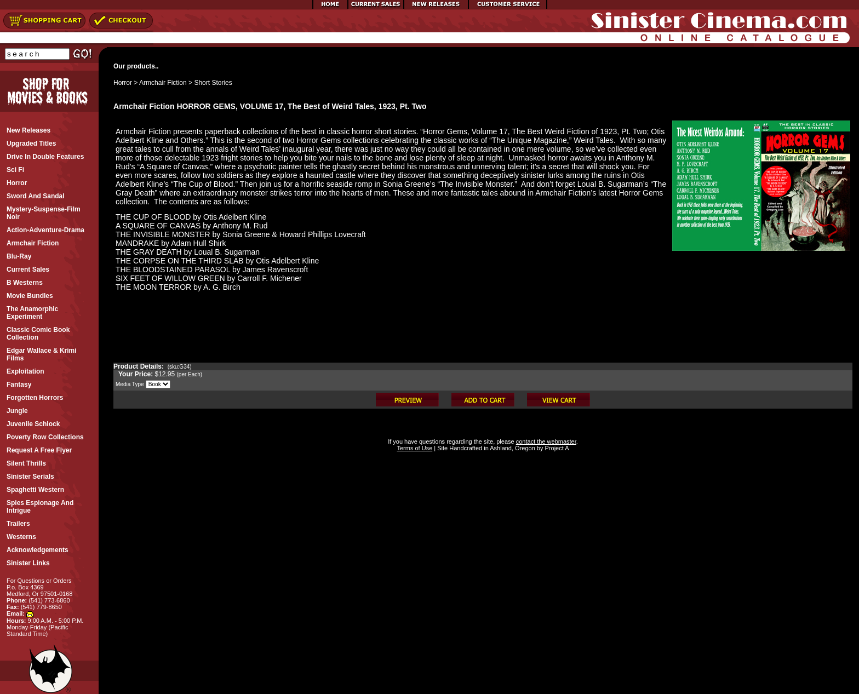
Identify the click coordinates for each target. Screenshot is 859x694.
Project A (556, 448)
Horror (122, 83)
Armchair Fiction (163, 83)
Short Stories (213, 83)
